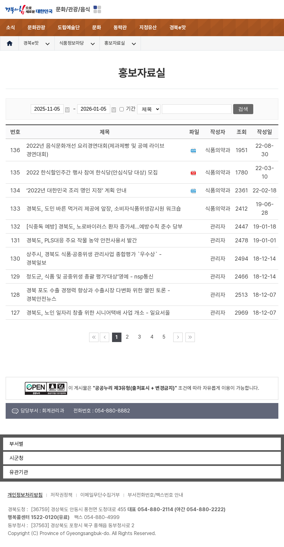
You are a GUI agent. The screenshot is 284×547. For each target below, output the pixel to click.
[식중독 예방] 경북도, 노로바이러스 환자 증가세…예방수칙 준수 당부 (104, 226)
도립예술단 (69, 27)
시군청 (16, 458)
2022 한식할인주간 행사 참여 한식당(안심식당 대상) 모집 (92, 172)
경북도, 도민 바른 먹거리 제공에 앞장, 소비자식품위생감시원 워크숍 (103, 208)
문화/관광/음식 (73, 9)
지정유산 (148, 27)
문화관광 (36, 27)
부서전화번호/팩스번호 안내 (155, 495)
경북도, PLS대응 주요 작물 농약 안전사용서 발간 (81, 240)
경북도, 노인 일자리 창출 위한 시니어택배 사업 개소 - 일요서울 (98, 312)
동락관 (120, 27)
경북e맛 (177, 27)
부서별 (16, 444)
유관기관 (18, 472)
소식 (10, 27)
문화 (96, 27)
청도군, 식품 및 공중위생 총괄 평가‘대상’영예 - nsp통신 (89, 276)
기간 (131, 109)
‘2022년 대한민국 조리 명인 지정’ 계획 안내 (76, 190)
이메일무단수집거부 (100, 495)
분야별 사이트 (97, 9)
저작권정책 (61, 495)
